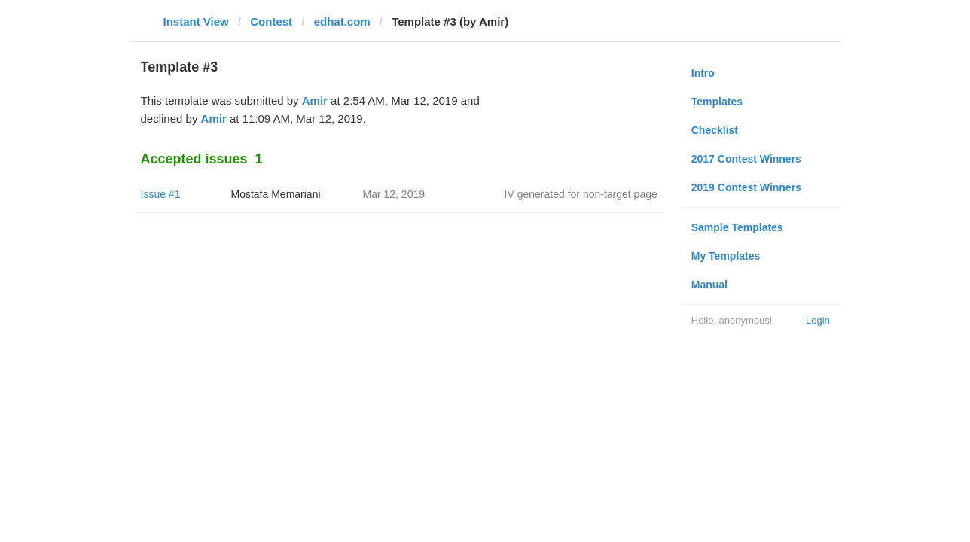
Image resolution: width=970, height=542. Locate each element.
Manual (709, 285)
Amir (315, 100)
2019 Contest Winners (746, 187)
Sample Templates (737, 227)
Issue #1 (161, 194)
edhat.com (342, 21)
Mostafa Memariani (276, 194)
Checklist (714, 130)
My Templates (726, 256)
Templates (717, 102)
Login (818, 320)
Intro (703, 73)
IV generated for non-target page (581, 194)
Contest (271, 21)
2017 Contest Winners (746, 159)
